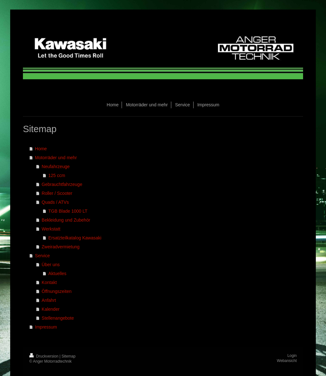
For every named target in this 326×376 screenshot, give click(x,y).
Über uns (51, 264)
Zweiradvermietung (61, 246)
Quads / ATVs (55, 202)
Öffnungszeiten (57, 291)
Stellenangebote (58, 318)
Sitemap (68, 356)
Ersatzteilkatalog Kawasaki (75, 237)
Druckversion (44, 356)
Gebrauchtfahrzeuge (62, 184)
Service (42, 255)
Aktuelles (57, 273)
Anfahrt (49, 300)
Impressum (46, 327)
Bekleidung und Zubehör (66, 220)
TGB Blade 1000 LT (68, 211)
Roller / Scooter (57, 193)
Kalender (51, 309)
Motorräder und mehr (56, 157)
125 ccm (56, 175)
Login (292, 355)
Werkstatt (51, 228)
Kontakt (49, 282)
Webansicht (287, 360)
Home (41, 148)
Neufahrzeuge (56, 166)
